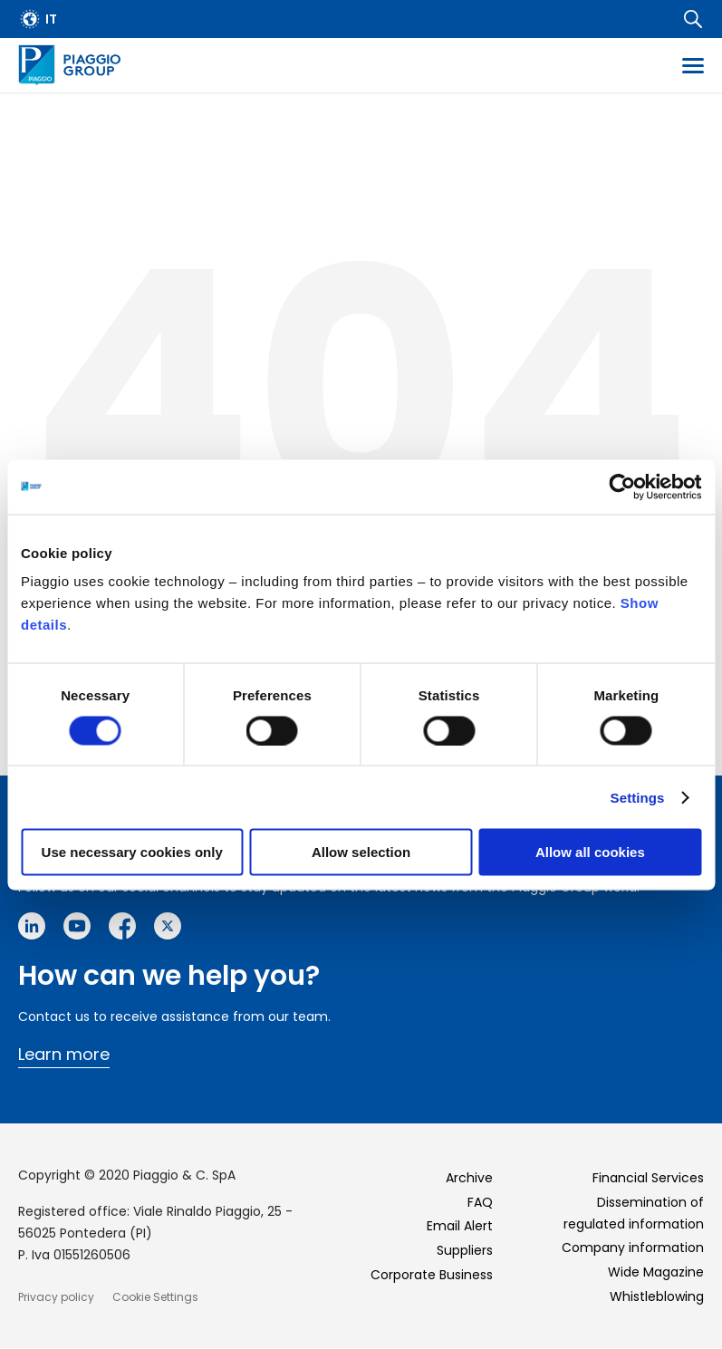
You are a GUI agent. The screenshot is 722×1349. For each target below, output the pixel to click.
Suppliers (465, 1250)
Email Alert (460, 1226)
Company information (633, 1247)
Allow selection (361, 852)
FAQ (480, 1202)
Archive (469, 1178)
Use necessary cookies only (132, 852)
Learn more (64, 1054)
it (51, 19)
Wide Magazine (656, 1272)
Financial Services (648, 1178)
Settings (638, 797)
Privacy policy (56, 1297)
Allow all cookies (590, 852)
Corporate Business (432, 1275)
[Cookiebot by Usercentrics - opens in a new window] (622, 486)
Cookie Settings (155, 1297)
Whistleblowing (657, 1296)
